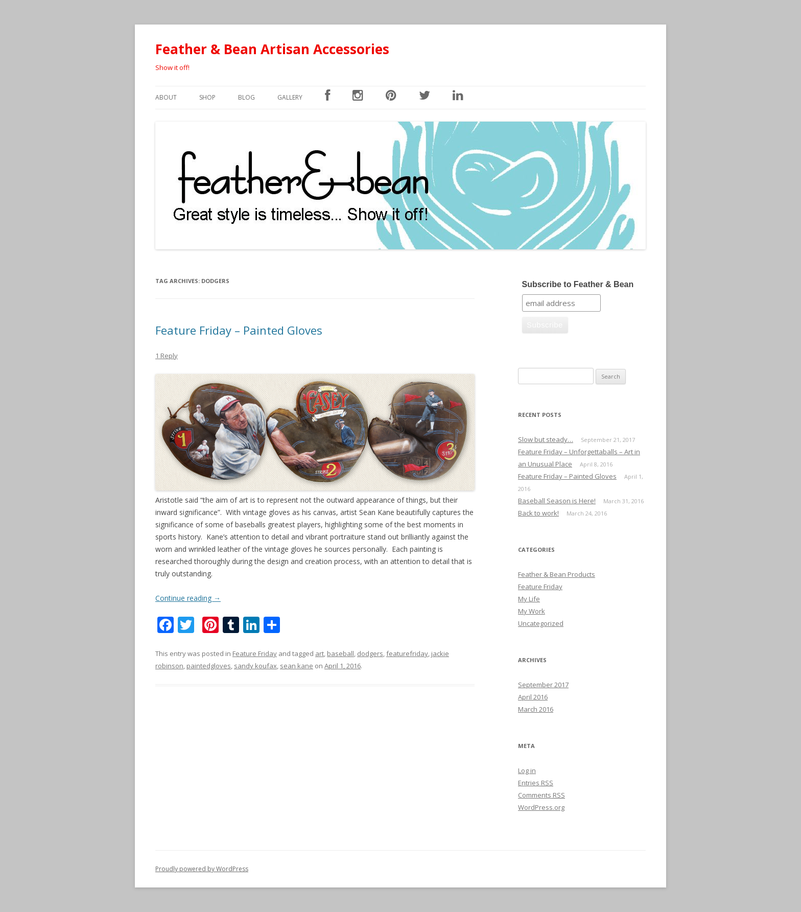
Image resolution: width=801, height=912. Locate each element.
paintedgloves (208, 665)
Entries (535, 782)
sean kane (296, 665)
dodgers (370, 653)
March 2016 (535, 709)
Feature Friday (254, 653)
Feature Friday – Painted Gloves (238, 330)
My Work (531, 611)
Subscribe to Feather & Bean (578, 284)
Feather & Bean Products (556, 574)
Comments (541, 795)
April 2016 (533, 696)
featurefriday (407, 653)
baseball (340, 653)
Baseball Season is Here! (557, 500)
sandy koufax (255, 665)
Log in (527, 770)
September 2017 (543, 684)
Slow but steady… (545, 439)
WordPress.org (541, 807)
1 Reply (166, 355)
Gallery (289, 97)
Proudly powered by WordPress (201, 868)
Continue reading (188, 598)
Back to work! (538, 513)
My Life (529, 598)
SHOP (207, 97)
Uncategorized (540, 623)
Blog (246, 97)
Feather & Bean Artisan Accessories (272, 49)
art (319, 653)
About (166, 97)
